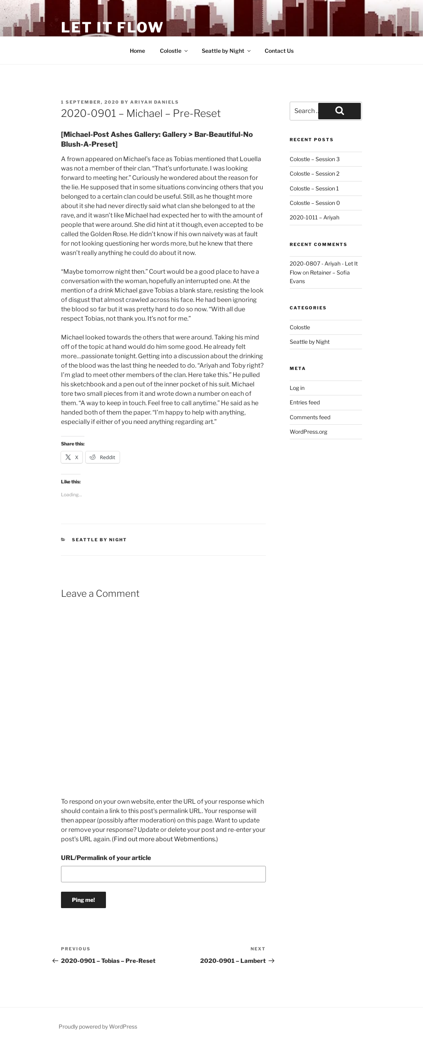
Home (137, 50)
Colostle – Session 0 (315, 202)
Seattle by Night (227, 50)
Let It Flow (112, 27)
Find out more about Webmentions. (165, 839)
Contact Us (279, 50)
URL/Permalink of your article (106, 858)
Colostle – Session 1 (314, 188)
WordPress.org (308, 431)
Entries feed (305, 402)
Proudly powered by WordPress (98, 1026)
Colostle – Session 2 (314, 173)
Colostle (174, 50)
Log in (297, 387)
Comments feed (310, 417)
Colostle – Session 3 (315, 159)
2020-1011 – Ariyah (314, 217)
